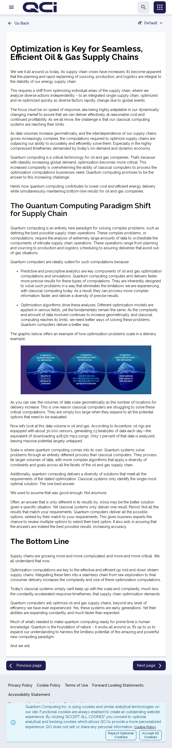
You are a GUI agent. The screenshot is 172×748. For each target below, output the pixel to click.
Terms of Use (76, 685)
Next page (150, 665)
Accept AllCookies (150, 735)
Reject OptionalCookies (121, 735)
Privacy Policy (20, 685)
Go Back (18, 23)
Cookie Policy (49, 685)
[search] (143, 7)
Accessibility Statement (29, 695)
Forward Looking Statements (118, 685)
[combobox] (150, 23)
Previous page (25, 665)
